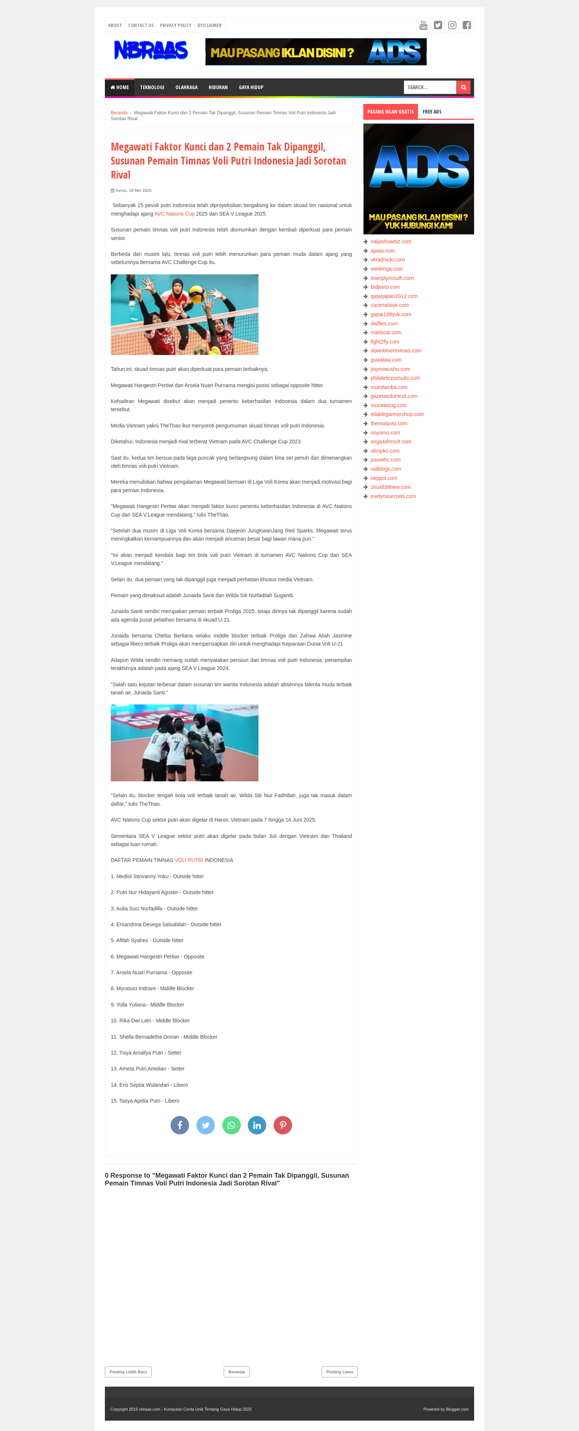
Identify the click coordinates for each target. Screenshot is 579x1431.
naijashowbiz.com (391, 241)
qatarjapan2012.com (394, 296)
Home (119, 87)
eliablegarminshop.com (397, 414)
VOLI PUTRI (189, 860)
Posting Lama (339, 1372)
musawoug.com (389, 405)
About (115, 25)
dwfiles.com (384, 324)
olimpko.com (385, 451)
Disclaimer (210, 25)
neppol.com (384, 478)
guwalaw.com (386, 360)
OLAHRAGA (186, 87)
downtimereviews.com (396, 350)
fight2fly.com (385, 342)
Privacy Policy (175, 25)
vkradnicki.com (388, 260)
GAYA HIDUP (251, 87)
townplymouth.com (392, 278)
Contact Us (141, 25)
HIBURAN (218, 87)
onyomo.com (385, 433)
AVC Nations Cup (174, 214)
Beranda (237, 1372)
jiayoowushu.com (390, 369)
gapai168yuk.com (391, 314)
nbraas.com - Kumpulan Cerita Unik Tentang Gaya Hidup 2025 (195, 1409)
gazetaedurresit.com (394, 396)
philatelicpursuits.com (395, 378)
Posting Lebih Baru (128, 1372)
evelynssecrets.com (393, 496)
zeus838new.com (391, 487)
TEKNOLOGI (152, 87)
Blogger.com (457, 1409)
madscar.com (386, 332)
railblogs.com (386, 469)
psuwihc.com (386, 460)
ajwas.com (383, 251)
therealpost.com (389, 423)
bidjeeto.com (385, 287)
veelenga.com (387, 269)
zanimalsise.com (390, 305)
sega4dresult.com (391, 441)
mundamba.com (389, 387)
